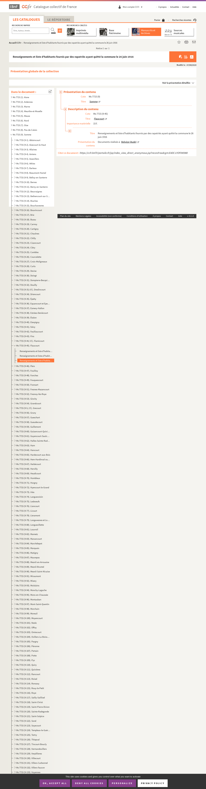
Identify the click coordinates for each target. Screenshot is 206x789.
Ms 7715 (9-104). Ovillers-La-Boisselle (33, 636)
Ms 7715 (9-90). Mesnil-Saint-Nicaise (33, 571)
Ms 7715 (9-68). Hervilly (27, 468)
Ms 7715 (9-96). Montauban (28, 599)
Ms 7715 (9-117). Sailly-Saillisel (30, 697)
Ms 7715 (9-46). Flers (25, 366)
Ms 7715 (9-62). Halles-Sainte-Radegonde (33, 440)
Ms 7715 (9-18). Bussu (26, 219)
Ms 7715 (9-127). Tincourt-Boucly (31, 744)
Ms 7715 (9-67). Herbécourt (28, 464)
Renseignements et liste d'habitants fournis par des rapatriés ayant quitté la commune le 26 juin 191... (36, 360)
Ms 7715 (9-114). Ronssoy (27, 683)
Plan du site (65, 216)
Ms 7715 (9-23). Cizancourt (28, 242)
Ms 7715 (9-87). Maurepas (28, 557)
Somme (94, 101)
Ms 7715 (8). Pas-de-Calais (25, 129)
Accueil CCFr (15, 42)
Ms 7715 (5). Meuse (21, 115)
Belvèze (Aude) (128, 142)
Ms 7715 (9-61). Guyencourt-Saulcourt (33, 436)
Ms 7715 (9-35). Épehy (26, 298)
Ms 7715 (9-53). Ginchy (26, 398)
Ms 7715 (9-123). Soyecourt (28, 725)
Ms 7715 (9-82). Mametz (27, 534)
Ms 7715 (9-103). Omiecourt (28, 632)
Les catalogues (26, 19)
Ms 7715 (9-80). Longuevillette (30, 524)
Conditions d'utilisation (137, 216)
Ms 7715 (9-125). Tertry (26, 734)
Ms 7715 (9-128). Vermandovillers (31, 748)
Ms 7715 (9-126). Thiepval (28, 739)
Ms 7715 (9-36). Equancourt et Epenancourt (33, 303)
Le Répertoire (58, 19)
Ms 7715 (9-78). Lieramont (28, 515)
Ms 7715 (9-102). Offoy (26, 627)
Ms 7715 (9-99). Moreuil (26, 613)
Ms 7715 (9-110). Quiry (26, 664)
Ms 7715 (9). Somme (22, 134)
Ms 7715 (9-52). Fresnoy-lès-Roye (31, 394)
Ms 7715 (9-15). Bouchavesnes (30, 205)
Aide (194, 7)
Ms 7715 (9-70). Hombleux (28, 478)
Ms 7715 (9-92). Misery (26, 580)
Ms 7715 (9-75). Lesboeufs (28, 501)
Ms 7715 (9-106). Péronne (27, 646)
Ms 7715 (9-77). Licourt (26, 510)
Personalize (122, 783)
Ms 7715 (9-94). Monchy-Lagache (31, 590)
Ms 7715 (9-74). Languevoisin (29, 496)
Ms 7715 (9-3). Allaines (26, 149)
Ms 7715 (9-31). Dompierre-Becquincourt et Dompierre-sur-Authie (33, 280)
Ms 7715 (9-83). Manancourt (29, 538)
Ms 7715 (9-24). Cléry (25, 247)
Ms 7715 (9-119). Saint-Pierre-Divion (33, 706)
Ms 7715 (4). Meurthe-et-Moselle (27, 111)
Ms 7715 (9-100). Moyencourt (29, 618)
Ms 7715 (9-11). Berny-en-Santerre (32, 186)
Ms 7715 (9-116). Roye (26, 692)
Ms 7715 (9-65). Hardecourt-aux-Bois (33, 454)
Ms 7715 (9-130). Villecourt (28, 758)
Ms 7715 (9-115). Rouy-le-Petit (30, 688)
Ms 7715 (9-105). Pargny (27, 641)
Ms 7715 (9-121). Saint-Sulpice (30, 716)
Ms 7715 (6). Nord (21, 120)
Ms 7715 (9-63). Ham (25, 445)
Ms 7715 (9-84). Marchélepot (29, 543)
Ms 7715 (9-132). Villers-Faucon (30, 767)
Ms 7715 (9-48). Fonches (27, 375)
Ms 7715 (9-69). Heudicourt (28, 473)
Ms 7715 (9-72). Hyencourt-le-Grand (32, 487)
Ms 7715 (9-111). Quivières (28, 669)
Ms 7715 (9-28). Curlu (26, 266)
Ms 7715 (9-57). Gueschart (28, 417)
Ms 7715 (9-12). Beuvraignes (29, 191)
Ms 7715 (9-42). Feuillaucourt (29, 331)
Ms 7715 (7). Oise (20, 125)
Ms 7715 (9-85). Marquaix (27, 548)
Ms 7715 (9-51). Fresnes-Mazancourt (32, 389)
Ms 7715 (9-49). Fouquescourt (29, 380)
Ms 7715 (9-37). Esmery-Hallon (30, 308)
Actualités (174, 7)
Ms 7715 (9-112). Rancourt (28, 674)
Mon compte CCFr (133, 6)
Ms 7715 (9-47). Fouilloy (27, 370)
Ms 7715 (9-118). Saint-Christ (29, 702)
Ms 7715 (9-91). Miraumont (28, 576)
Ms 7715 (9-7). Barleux (26, 168)
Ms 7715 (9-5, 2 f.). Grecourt (28, 408)
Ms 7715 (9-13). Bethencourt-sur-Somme (33, 196)
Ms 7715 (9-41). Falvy (25, 326)
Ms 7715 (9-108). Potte (26, 655)
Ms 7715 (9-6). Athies (25, 163)
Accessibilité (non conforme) (109, 216)
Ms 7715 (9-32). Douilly (26, 284)
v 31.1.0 (190, 216)
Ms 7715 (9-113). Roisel (26, 678)
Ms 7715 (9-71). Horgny (26, 482)
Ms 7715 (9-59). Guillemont (28, 426)
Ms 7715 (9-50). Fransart (27, 384)
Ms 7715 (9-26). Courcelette (28, 256)
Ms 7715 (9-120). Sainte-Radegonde (32, 711)
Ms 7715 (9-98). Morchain (27, 608)
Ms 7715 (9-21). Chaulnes (27, 233)
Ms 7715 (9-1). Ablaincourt (28, 140)
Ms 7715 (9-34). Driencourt (28, 294)
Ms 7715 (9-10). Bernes (26, 182)
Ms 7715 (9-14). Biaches (27, 200)
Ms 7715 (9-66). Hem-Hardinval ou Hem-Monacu (33, 459)
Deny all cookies (89, 783)
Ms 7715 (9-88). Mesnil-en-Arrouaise (32, 562)
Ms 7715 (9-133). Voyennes (28, 772)
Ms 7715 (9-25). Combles (27, 252)
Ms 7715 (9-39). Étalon (26, 317)
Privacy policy (152, 783)
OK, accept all (55, 783)
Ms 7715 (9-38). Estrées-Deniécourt (32, 312)
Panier (159, 20)
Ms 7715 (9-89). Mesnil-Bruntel (30, 566)
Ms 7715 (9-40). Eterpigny (27, 322)
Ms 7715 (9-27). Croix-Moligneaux (31, 261)
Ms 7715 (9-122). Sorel (26, 720)
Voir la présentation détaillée (176, 82)
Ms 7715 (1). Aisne (21, 97)
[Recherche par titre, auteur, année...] (30, 31)
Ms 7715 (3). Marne (21, 106)
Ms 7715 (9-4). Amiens (26, 154)
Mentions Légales (83, 216)
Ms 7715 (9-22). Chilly (26, 238)
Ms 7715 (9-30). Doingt (26, 275)
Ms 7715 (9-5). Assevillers (27, 158)
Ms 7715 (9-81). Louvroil (27, 529)
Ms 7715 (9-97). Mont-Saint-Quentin (32, 604)
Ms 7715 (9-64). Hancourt (27, 450)
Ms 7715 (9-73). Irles (25, 492)
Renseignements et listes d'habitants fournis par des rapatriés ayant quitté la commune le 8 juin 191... (36, 355)
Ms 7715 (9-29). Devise (26, 270)
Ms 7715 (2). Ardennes (23, 101)
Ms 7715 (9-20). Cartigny (27, 228)
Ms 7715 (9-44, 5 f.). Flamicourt (30, 340)
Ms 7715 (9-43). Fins (25, 336)
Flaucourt (99, 118)
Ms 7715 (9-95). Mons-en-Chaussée (32, 594)
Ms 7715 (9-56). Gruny (26, 412)
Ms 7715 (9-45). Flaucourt (27, 345)
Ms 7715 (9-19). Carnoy (26, 224)
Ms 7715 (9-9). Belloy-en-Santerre (31, 177)
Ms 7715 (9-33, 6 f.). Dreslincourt (30, 289)
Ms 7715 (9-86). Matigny (27, 552)
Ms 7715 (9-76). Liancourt (27, 506)
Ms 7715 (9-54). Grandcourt (28, 403)
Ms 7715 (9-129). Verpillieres (29, 753)
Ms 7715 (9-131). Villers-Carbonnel (32, 762)
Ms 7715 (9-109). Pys (25, 660)
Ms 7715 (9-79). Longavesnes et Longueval (33, 520)
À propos (162, 7)
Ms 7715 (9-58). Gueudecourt (29, 422)
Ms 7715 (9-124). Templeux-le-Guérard (33, 730)
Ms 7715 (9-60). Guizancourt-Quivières (33, 431)
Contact (185, 7)
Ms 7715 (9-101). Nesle (26, 622)
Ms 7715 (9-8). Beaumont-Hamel (31, 172)
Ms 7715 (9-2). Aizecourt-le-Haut (31, 144)
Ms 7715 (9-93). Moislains (27, 585)
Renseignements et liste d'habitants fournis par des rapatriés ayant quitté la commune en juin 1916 (36, 351)
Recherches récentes (184, 20)
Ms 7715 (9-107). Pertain (27, 650)
